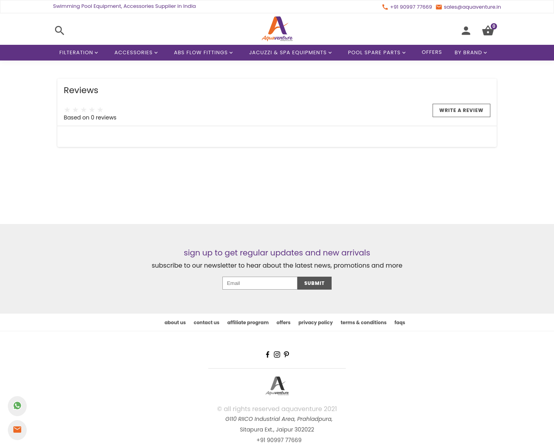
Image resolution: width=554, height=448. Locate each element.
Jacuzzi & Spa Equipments (292, 53)
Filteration (80, 53)
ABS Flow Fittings (205, 53)
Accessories (137, 53)
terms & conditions (364, 322)
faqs (399, 322)
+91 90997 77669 (278, 440)
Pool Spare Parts (378, 53)
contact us (206, 322)
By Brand (472, 53)
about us (175, 322)
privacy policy (315, 322)
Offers (432, 52)
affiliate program (247, 322)
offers (284, 322)
